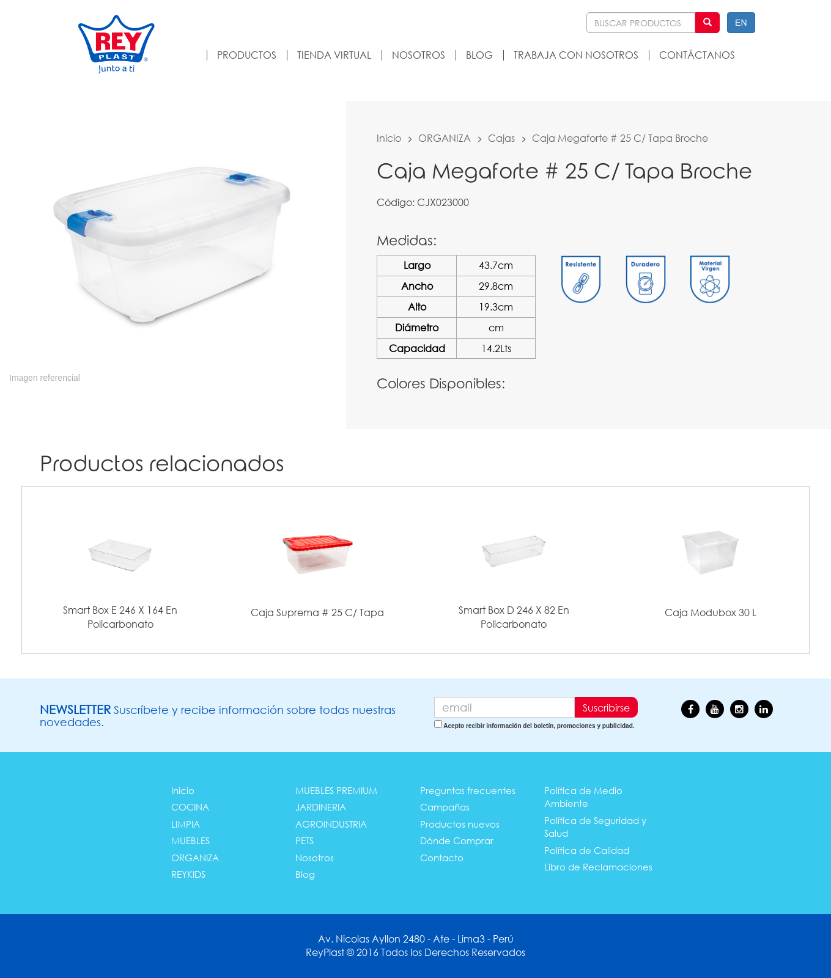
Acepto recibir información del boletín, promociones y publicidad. (538, 725)
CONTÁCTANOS (697, 54)
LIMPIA (185, 824)
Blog (305, 874)
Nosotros (314, 857)
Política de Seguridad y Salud (595, 826)
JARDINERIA (320, 807)
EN (741, 23)
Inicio (389, 137)
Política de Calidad (586, 850)
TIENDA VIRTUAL (334, 54)
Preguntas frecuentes (467, 790)
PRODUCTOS (246, 54)
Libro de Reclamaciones (598, 867)
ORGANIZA (444, 137)
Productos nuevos (460, 824)
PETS (304, 840)
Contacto (442, 857)
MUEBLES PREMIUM (336, 790)
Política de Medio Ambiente (583, 796)
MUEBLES (190, 840)
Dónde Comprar (456, 840)
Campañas (445, 807)
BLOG (479, 54)
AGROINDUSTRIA (331, 824)
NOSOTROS (418, 54)
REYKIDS (188, 874)
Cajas (501, 137)
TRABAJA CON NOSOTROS (576, 54)
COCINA (190, 807)
